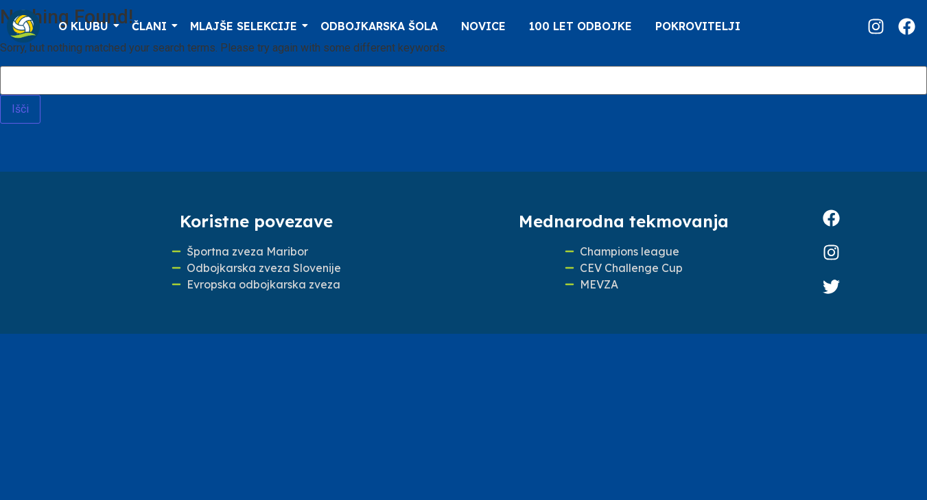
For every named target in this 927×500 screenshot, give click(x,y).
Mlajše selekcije (246, 26)
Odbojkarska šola (379, 26)
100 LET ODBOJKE (580, 26)
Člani (152, 26)
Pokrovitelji (697, 26)
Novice (483, 26)
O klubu (85, 26)
